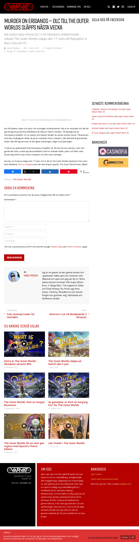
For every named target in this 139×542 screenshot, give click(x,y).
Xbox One (40, 51)
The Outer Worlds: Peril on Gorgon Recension (24, 403)
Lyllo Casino (96, 474)
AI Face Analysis (99, 133)
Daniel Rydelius (13, 48)
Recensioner (58, 6)
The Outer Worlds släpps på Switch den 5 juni (64, 362)
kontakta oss (125, 484)
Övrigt (9, 51)
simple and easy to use (102, 123)
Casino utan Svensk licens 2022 (104, 479)
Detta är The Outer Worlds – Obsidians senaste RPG (21, 362)
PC (14, 51)
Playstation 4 (22, 51)
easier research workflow (103, 116)
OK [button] (133, 537)
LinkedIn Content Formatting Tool (107, 109)
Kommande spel (74, 6)
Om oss (87, 6)
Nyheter (44, 6)
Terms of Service (74, 246)
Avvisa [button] (125, 537)
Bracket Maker (98, 128)
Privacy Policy (57, 246)
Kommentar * (10, 199)
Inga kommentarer (54, 48)
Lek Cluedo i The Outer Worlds (66, 443)
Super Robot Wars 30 (125, 123)
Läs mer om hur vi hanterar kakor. (103, 537)
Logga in (131, 6)
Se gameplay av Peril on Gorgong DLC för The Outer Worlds (68, 403)
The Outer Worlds (22, 179)
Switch (32, 51)
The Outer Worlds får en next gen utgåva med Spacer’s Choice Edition (24, 446)
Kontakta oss (25, 483)
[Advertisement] (114, 77)
